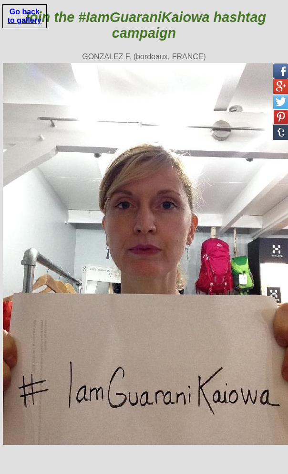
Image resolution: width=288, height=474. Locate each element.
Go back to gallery (24, 16)
